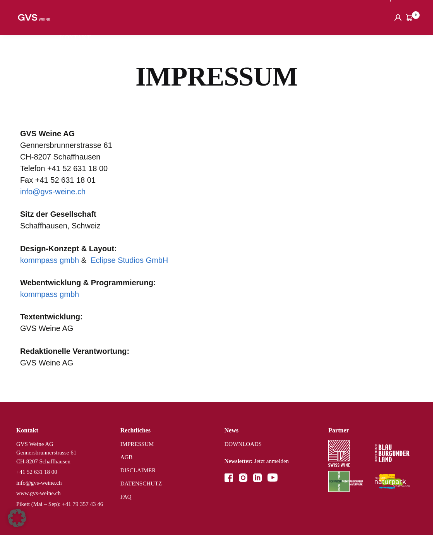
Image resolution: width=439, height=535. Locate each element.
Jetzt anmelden (257, 461)
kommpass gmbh (49, 260)
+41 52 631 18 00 (36, 472)
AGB (126, 457)
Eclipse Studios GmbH (129, 260)
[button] (17, 518)
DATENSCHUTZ (141, 483)
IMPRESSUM (137, 444)
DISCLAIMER (138, 470)
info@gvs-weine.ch (53, 191)
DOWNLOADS (243, 444)
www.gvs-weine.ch (38, 493)
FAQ (126, 497)
